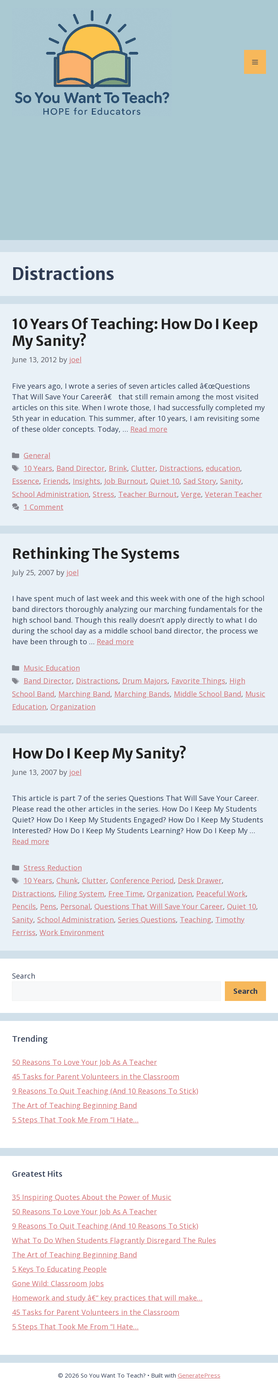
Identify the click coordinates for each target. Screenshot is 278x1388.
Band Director (80, 468)
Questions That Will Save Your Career (158, 906)
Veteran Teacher (233, 494)
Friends (56, 481)
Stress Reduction (53, 867)
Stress (103, 494)
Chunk (67, 880)
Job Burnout (125, 481)
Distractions (180, 468)
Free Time (125, 893)
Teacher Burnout (147, 494)
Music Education (52, 668)
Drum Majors (144, 680)
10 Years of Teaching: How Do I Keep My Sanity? (135, 333)
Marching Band (84, 694)
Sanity (230, 481)
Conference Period (142, 880)
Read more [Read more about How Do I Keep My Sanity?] (30, 841)
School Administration (50, 494)
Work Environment (72, 932)
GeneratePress (199, 1375)
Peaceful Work (221, 893)
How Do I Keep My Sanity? (99, 754)
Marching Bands (142, 694)
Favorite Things (198, 680)
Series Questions (147, 919)
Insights (86, 481)
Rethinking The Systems (96, 554)
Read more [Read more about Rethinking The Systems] (115, 641)
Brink (118, 468)
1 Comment (44, 507)
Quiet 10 (164, 481)
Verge (191, 494)
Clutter (143, 468)
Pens (48, 906)
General (37, 455)
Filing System (81, 893)
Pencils (24, 906)
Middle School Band (207, 694)
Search (23, 976)
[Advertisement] (139, 184)
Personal (75, 906)
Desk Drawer (200, 880)
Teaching (195, 919)
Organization (72, 706)
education (223, 468)
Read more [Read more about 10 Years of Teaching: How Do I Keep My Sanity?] (148, 429)
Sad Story (199, 481)
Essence (25, 481)
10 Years (38, 468)
